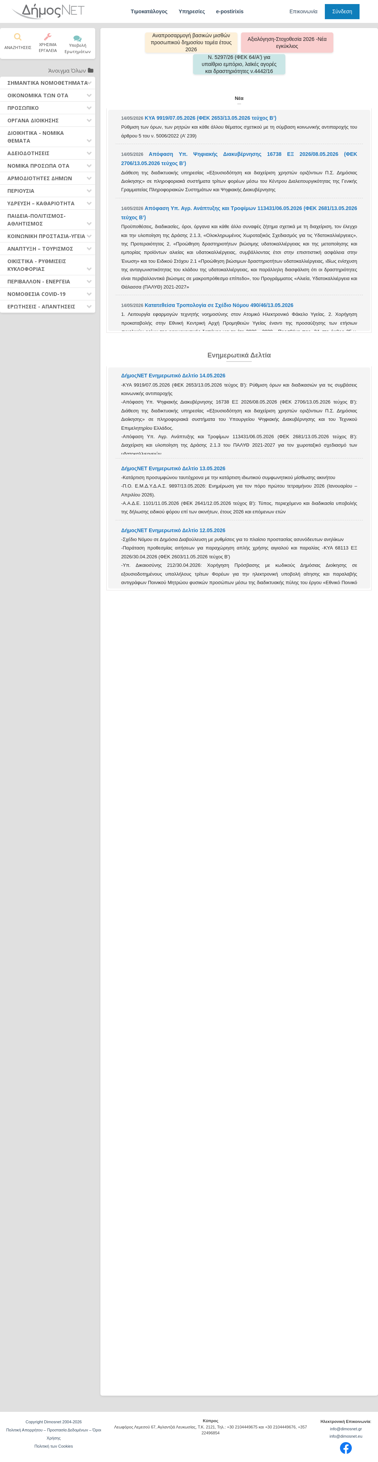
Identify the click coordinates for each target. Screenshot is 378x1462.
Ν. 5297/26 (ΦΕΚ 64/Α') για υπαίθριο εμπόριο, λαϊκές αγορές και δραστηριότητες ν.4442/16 (239, 64)
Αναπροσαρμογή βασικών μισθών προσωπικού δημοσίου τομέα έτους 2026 (191, 42)
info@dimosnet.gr (346, 1429)
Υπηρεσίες (192, 11)
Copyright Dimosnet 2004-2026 (53, 1422)
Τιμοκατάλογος (149, 11)
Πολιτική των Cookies (53, 1446)
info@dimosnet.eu (346, 1436)
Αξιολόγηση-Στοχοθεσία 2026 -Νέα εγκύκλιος (287, 42)
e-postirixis (230, 11)
